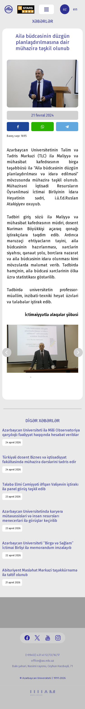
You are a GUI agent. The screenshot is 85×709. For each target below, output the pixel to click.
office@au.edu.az (42, 660)
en (75, 9)
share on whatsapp (42, 126)
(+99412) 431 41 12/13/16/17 (42, 655)
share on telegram (67, 126)
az (65, 9)
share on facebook (18, 126)
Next (78, 352)
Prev (6, 352)
